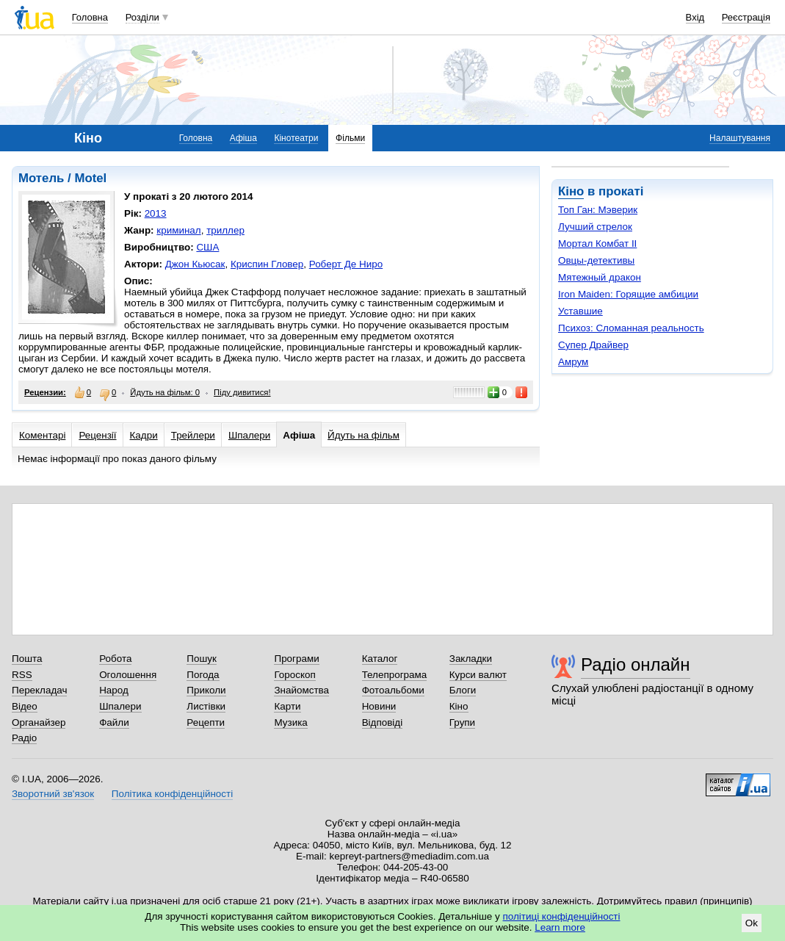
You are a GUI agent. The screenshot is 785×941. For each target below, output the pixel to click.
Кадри (144, 435)
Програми (296, 658)
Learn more (560, 927)
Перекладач (39, 690)
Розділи (142, 17)
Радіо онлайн (635, 664)
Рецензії (97, 435)
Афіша (243, 138)
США (207, 247)
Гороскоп (294, 674)
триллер (225, 230)
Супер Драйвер (593, 344)
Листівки (206, 706)
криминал (178, 230)
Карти (287, 706)
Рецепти (206, 722)
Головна (90, 17)
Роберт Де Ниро (346, 264)
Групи (462, 722)
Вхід (695, 17)
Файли (114, 722)
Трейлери (193, 435)
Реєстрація (746, 17)
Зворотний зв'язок (53, 793)
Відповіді (382, 722)
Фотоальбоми (393, 690)
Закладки (470, 658)
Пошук (202, 658)
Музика (290, 722)
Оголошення (127, 674)
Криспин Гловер (267, 264)
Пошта (27, 658)
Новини (379, 706)
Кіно (571, 191)
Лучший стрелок (595, 226)
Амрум (573, 361)
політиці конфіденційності (562, 916)
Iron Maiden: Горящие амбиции (628, 294)
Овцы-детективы (596, 260)
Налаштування (739, 138)
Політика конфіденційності (172, 793)
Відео (24, 706)
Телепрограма (394, 674)
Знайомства (301, 690)
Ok (751, 923)
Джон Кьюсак (195, 264)
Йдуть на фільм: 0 (165, 392)
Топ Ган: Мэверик (597, 209)
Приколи (206, 690)
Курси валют (478, 674)
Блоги (463, 690)
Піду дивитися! (242, 392)
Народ (114, 690)
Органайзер (38, 722)
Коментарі (42, 435)
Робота (115, 658)
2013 (156, 213)
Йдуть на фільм (363, 435)
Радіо (24, 737)
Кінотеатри (296, 138)
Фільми (350, 138)
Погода (203, 674)
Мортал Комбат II (597, 243)
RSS (22, 674)
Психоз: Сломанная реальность (631, 328)
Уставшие (580, 311)
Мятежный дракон (599, 277)
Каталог (380, 658)
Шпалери (249, 435)
